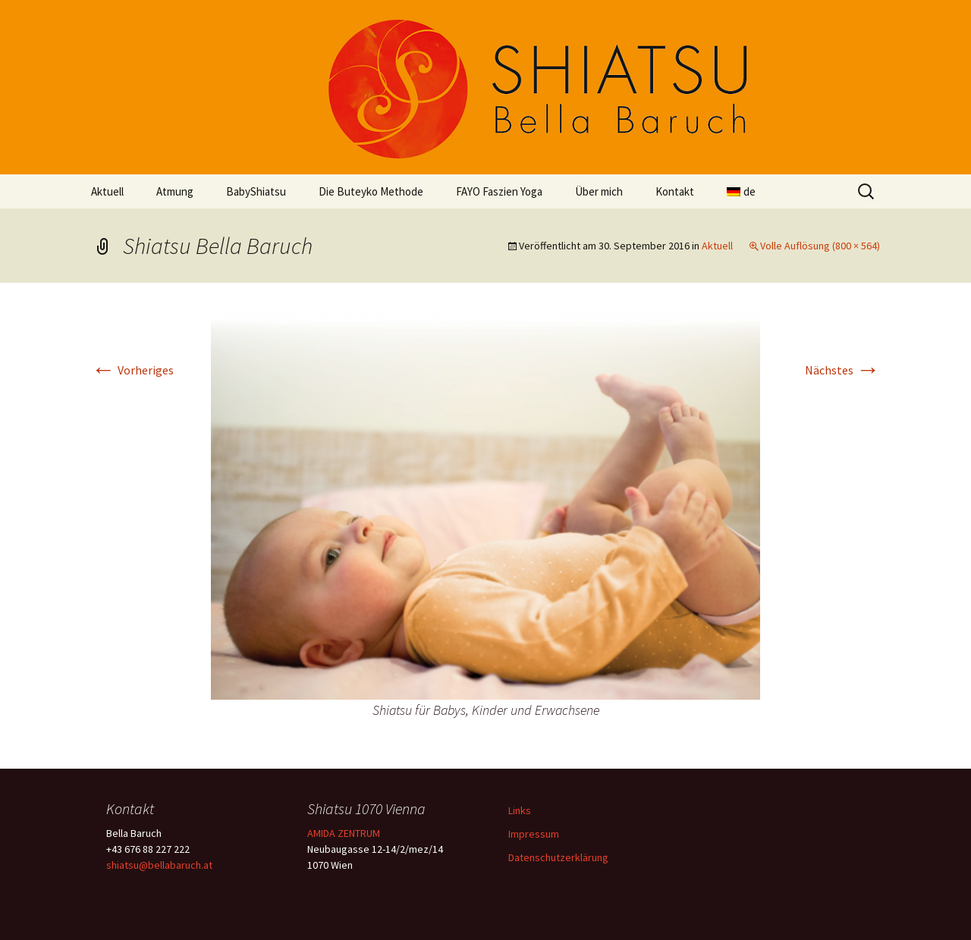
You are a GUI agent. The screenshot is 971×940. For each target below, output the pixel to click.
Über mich (599, 191)
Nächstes (842, 370)
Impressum (533, 834)
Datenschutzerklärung (558, 857)
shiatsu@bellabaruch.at (159, 865)
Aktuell (107, 191)
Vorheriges (132, 370)
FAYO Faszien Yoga (499, 191)
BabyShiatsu (256, 191)
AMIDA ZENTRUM (343, 833)
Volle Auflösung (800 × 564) (820, 245)
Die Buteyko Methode (371, 191)
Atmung (174, 191)
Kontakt (674, 191)
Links (519, 810)
